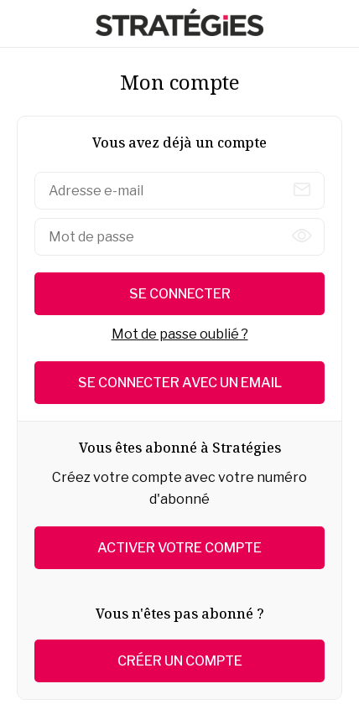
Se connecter (180, 294)
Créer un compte (179, 661)
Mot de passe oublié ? (180, 334)
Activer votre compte (179, 548)
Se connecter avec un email (180, 383)
